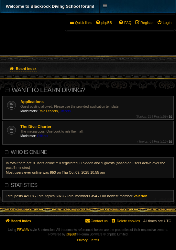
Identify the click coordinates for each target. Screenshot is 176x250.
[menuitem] (164, 23)
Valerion (141, 196)
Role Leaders (48, 111)
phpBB (71, 234)
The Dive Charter (35, 127)
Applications (32, 102)
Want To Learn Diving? (48, 89)
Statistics (24, 185)
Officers (65, 111)
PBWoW (23, 230)
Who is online (29, 152)
